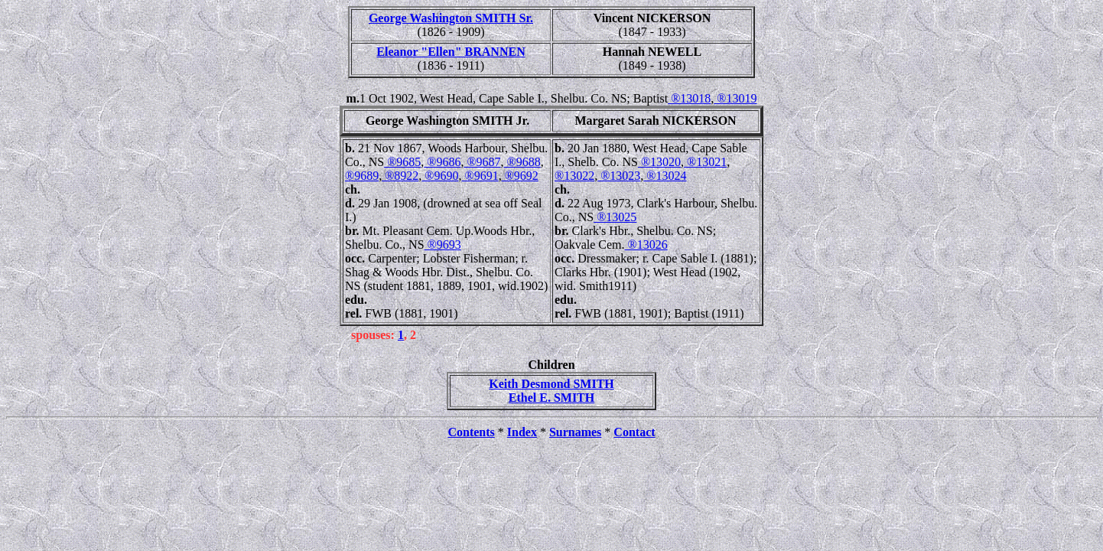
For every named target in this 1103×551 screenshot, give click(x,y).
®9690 (439, 175)
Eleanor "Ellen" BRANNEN (450, 51)
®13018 (689, 98)
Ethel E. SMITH (551, 397)
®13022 (574, 175)
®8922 (400, 175)
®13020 (659, 161)
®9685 (402, 161)
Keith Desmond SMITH (551, 383)
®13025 (615, 216)
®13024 (664, 175)
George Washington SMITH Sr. (451, 17)
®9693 (443, 244)
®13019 (735, 98)
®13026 (646, 244)
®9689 (362, 175)
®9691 (479, 175)
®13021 (705, 161)
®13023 (618, 175)
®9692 (520, 175)
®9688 (522, 161)
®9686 (442, 161)
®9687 (482, 161)
